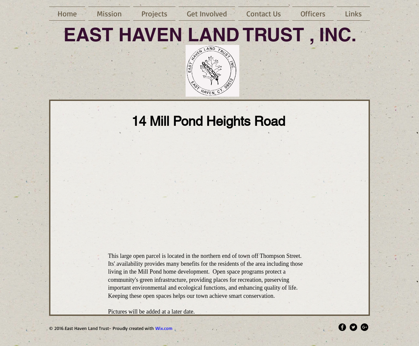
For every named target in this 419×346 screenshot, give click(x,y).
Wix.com (164, 328)
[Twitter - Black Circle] (353, 327)
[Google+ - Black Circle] (364, 327)
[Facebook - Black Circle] (342, 327)
